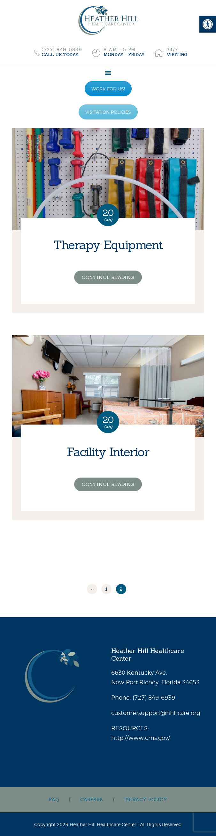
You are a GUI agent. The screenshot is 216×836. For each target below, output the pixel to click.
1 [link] (108, 588)
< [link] (92, 589)
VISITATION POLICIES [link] (108, 112)
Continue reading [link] (108, 277)
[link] (207, 24)
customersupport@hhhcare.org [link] (155, 712)
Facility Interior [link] (108, 451)
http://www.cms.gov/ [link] (140, 737)
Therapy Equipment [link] (108, 244)
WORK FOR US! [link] (108, 88)
